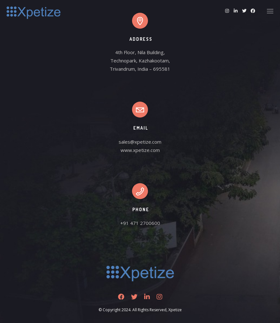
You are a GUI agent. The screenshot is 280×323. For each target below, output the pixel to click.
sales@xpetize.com (140, 142)
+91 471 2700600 (140, 223)
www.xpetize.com (140, 150)
